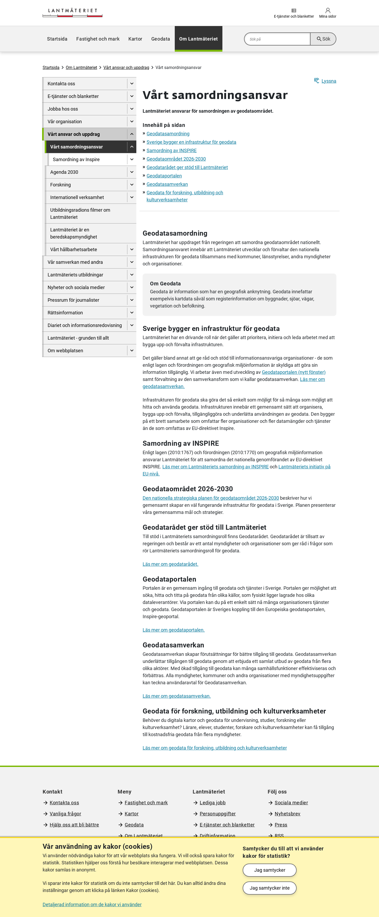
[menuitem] (57, 39)
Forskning (60, 184)
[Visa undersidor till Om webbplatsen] (131, 350)
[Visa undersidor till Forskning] (131, 185)
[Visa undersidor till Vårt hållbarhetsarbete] (131, 249)
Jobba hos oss (63, 109)
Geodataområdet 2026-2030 (176, 159)
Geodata (160, 39)
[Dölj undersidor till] (131, 134)
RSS (279, 836)
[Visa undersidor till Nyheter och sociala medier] (131, 287)
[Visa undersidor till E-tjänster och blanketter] (131, 96)
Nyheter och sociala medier (76, 287)
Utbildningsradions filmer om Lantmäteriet (80, 213)
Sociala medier (291, 802)
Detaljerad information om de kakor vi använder (92, 904)
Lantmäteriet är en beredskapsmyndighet (73, 233)
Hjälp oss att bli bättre (74, 824)
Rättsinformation (65, 312)
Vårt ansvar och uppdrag (126, 67)
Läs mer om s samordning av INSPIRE (215, 466)
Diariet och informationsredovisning (85, 325)
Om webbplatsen (65, 350)
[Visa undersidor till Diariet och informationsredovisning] (131, 325)
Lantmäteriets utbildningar (75, 274)
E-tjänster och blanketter (73, 96)
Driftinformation (218, 836)
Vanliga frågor (65, 813)
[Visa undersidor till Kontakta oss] (131, 83)
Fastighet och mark (97, 39)
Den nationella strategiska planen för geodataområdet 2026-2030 (211, 498)
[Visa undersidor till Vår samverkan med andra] (131, 262)
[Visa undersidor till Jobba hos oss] (131, 109)
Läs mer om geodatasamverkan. (177, 696)
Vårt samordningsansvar (76, 147)
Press (281, 824)
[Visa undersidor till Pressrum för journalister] (131, 300)
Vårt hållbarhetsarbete (73, 249)
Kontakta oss (61, 83)
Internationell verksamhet (77, 197)
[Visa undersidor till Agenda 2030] (131, 172)
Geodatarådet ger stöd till (187, 167)
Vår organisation (65, 121)
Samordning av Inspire (76, 159)
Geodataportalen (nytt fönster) (294, 372)
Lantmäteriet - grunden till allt (78, 338)
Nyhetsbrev (288, 813)
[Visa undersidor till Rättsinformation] (131, 313)
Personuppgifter (218, 813)
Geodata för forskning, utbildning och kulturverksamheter (234, 711)
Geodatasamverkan (167, 184)
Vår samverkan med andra (75, 262)
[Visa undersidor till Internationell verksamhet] (131, 197)
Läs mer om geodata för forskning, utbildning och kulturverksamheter (215, 748)
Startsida (57, 39)
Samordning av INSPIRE (172, 150)
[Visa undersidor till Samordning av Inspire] (131, 159)
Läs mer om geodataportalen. (174, 630)
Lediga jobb (213, 802)
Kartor (135, 39)
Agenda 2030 (64, 172)
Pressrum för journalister (73, 300)
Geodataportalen (164, 176)
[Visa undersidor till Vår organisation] (131, 121)
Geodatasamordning (168, 133)
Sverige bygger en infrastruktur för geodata (191, 142)
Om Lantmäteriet (198, 39)
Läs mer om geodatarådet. (170, 564)
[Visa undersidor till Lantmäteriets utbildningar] (131, 275)
